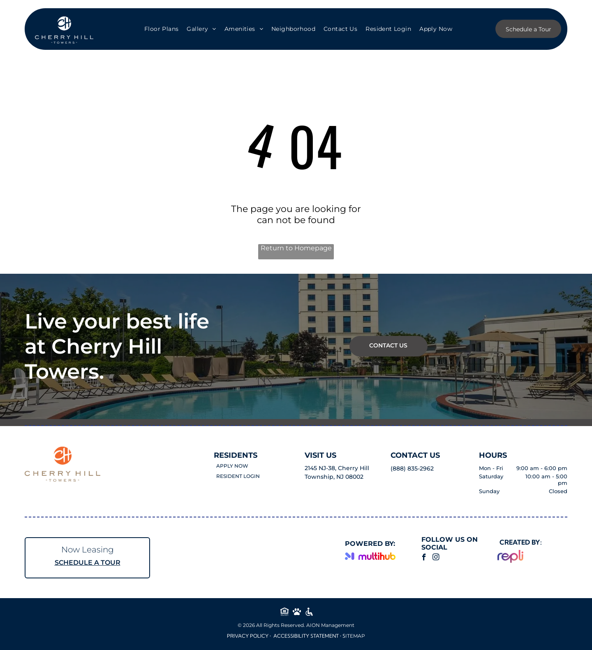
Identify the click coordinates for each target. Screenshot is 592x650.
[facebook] (424, 558)
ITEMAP (355, 636)
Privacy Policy (247, 636)
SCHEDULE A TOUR (87, 562)
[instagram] (436, 558)
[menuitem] (161, 29)
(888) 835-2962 (412, 468)
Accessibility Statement (306, 636)
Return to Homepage (296, 248)
